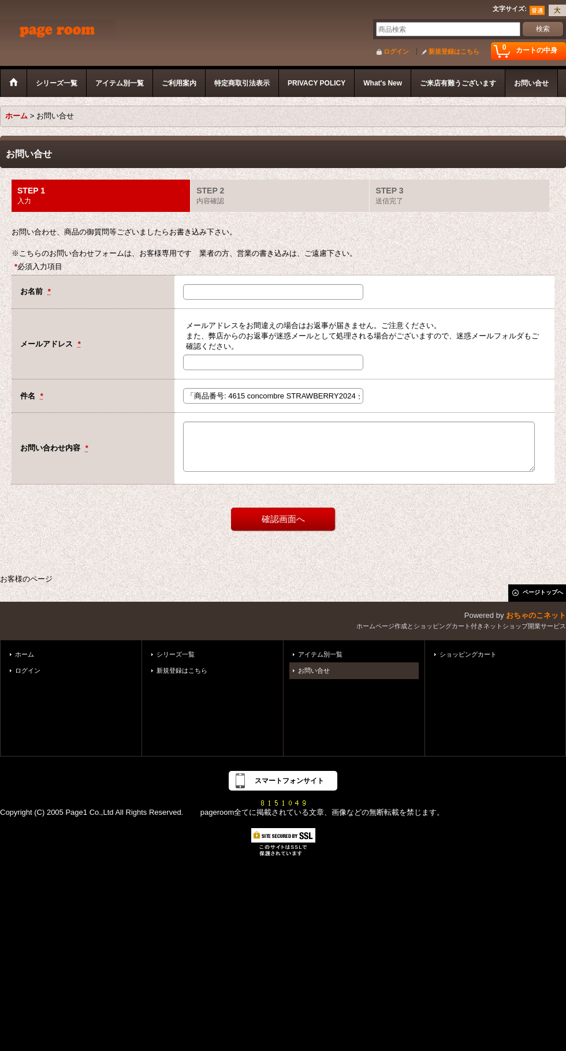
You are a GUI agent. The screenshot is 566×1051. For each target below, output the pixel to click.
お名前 (32, 291)
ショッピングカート (468, 654)
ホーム (24, 654)
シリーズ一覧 (176, 654)
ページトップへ (543, 592)
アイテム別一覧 (320, 654)
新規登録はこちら (454, 51)
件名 (29, 396)
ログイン (396, 51)
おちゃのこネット (536, 615)
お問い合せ (314, 670)
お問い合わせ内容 (51, 447)
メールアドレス (47, 344)
